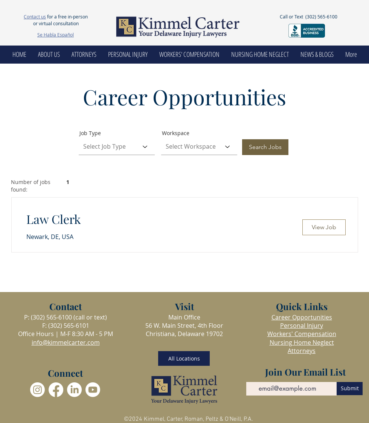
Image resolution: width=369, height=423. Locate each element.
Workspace (175, 133)
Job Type (90, 133)
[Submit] (350, 388)
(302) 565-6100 (321, 17)
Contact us (35, 17)
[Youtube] (92, 389)
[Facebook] (56, 389)
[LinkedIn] (74, 389)
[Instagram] (37, 389)
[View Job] (324, 227)
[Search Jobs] (265, 147)
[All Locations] (184, 358)
